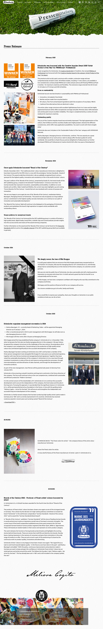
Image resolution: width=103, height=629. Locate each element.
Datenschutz (58, 615)
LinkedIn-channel (28, 228)
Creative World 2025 (67, 71)
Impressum (58, 619)
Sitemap (57, 612)
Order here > (68, 460)
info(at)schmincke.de (25, 619)
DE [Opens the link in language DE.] (99, 2)
